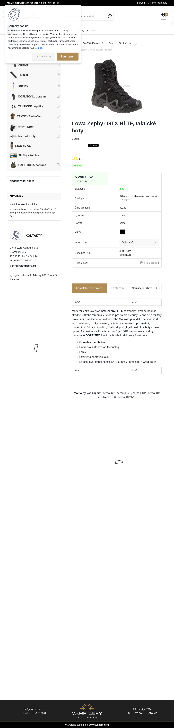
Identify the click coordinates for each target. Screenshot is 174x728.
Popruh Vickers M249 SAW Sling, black (43, 337)
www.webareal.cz (99, 724)
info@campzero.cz (24, 265)
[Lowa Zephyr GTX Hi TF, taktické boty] (117, 86)
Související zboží (146, 288)
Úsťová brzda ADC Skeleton (43, 305)
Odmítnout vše (43, 56)
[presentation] (73, 455)
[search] (110, 16)
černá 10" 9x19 (127, 397)
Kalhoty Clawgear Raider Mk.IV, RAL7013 (42, 370)
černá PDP (140, 393)
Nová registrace (158, 2)
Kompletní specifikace (89, 288)
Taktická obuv (126, 43)
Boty (111, 43)
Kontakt (91, 30)
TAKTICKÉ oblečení (93, 43)
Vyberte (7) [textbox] (128, 242)
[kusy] (81, 498)
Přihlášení (140, 2)
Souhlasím (67, 56)
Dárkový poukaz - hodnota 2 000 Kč (139, 458)
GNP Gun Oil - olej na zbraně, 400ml (91, 459)
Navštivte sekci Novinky (23, 204)
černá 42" (109, 393)
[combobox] (139, 242)
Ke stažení (117, 288)
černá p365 (124, 393)
